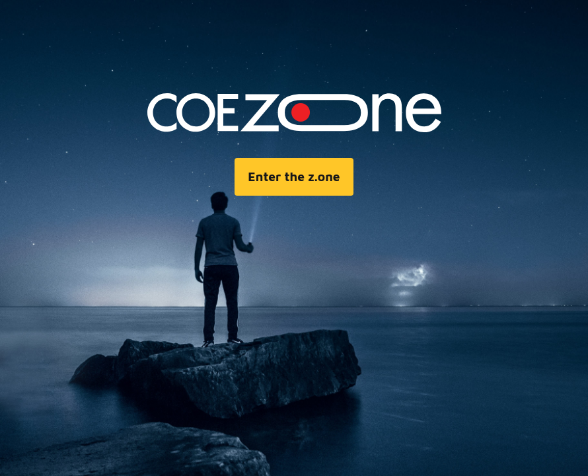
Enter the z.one (294, 176)
